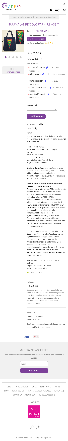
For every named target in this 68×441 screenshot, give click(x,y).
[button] (6, 57)
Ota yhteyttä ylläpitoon (24, 395)
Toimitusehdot (18, 391)
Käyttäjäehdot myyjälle (39, 391)
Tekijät (34, 387)
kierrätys (61, 324)
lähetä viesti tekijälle (36, 39)
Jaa (26, 337)
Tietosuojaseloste (46, 395)
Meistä (10, 387)
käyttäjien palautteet (35, 43)
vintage (47, 327)
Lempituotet (46, 387)
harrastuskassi (42, 324)
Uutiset (57, 387)
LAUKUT (31, 319)
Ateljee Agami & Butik (39, 30)
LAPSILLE (32, 316)
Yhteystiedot (22, 387)
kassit (39, 319)
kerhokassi (53, 324)
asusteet (41, 316)
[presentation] (3, 41)
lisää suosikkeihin (50, 35)
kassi (34, 324)
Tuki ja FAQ (59, 391)
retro (42, 327)
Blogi (6, 391)
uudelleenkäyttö (33, 327)
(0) (57, 10)
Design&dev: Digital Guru (43, 437)
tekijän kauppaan (34, 35)
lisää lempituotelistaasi (13, 70)
